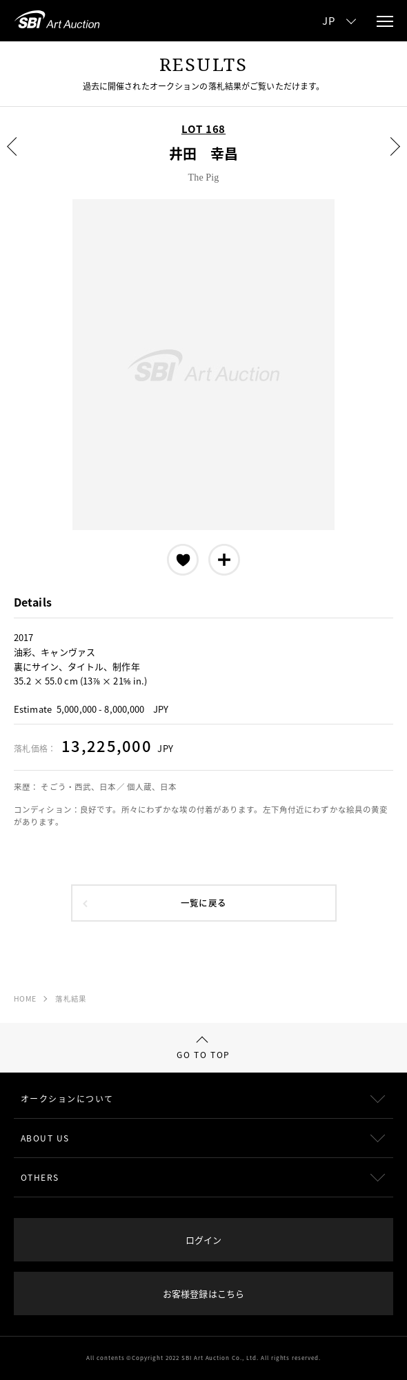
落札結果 (70, 998)
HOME (25, 998)
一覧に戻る (203, 902)
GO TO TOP (203, 1049)
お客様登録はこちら (203, 1293)
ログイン (203, 1239)
